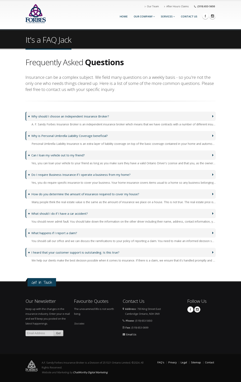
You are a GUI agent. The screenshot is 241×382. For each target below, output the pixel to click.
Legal (184, 362)
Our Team (152, 6)
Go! (58, 333)
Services (168, 16)
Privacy (172, 362)
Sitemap (196, 362)
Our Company (144, 16)
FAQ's (160, 362)
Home (124, 16)
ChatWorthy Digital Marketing (90, 372)
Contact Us (189, 16)
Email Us (131, 334)
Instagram (212, 16)
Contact (209, 362)
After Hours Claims (176, 6)
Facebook (205, 16)
